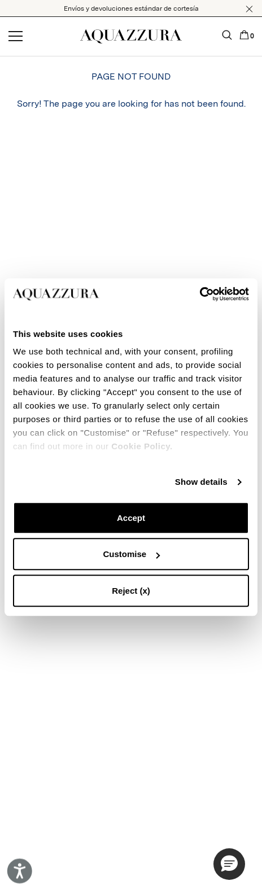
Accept (131, 518)
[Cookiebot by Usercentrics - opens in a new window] (199, 294)
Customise (131, 554)
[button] (249, 9)
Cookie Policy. (141, 446)
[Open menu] (15, 36)
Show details (201, 482)
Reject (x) (131, 590)
